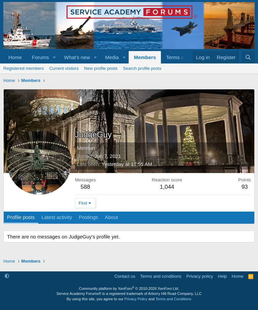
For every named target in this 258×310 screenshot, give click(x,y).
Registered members (23, 68)
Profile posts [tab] (21, 217)
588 (85, 187)
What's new (77, 57)
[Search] (248, 57)
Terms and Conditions (173, 299)
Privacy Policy (135, 299)
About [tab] (111, 217)
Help (222, 276)
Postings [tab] (88, 217)
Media (112, 57)
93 (245, 187)
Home (15, 57)
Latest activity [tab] (57, 217)
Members (145, 57)
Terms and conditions (160, 276)
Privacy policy (199, 276)
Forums (40, 57)
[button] (54, 57)
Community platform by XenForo (129, 288)
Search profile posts (142, 68)
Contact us (125, 276)
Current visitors (64, 68)
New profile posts (101, 68)
